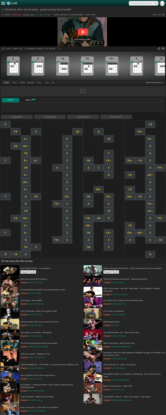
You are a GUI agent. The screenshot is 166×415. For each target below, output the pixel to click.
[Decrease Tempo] (3, 48)
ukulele (22, 82)
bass (47, 82)
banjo (39, 82)
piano (15, 82)
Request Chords (28, 272)
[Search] (156, 3)
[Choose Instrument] (53, 82)
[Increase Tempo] (21, 48)
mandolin (31, 82)
